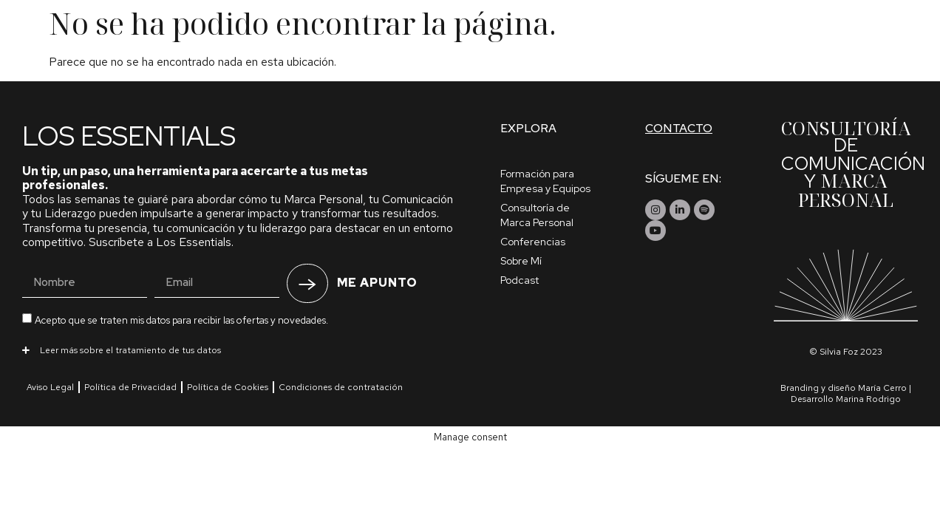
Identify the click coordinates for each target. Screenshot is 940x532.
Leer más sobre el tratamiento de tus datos (130, 350)
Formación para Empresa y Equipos (545, 181)
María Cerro (882, 388)
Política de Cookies (227, 387)
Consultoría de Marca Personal (536, 215)
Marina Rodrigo (868, 399)
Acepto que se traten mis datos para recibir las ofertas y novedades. (181, 320)
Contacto (678, 128)
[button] (239, 349)
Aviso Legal (50, 387)
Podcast (519, 280)
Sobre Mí (521, 260)
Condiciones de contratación (341, 387)
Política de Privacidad (130, 387)
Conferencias (532, 241)
